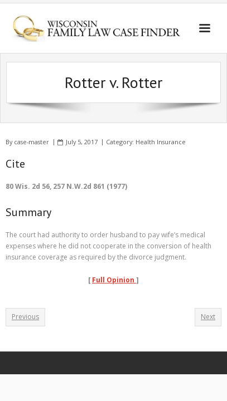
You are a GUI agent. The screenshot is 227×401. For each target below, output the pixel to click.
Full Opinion (114, 280)
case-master (31, 142)
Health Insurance (161, 142)
